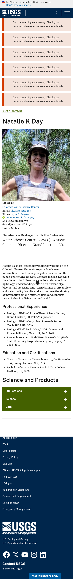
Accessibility (9, 438)
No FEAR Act (9, 477)
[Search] (58, 13)
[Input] (43, 13)
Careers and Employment (16, 496)
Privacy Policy (10, 457)
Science (10, 398)
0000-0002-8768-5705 (20, 217)
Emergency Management (16, 509)
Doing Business (10, 502)
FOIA (5, 444)
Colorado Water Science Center (20, 207)
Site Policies (9, 451)
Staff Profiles (12, 110)
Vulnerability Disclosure (15, 490)
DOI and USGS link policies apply (21, 470)
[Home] (11, 15)
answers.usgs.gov (12, 568)
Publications (13, 390)
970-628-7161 (20, 214)
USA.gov (7, 483)
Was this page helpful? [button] (45, 575)
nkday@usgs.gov (21, 210)
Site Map (7, 463)
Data (8, 406)
